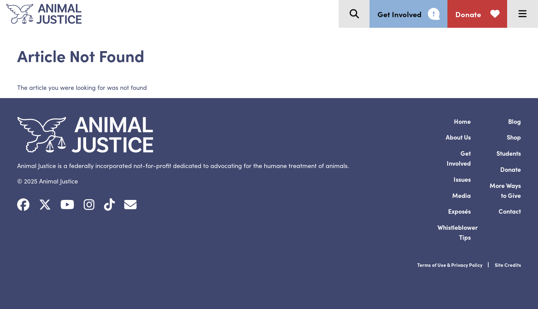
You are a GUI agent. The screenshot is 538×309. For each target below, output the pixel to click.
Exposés (459, 211)
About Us (458, 137)
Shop (514, 137)
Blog (514, 121)
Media (461, 195)
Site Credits (508, 264)
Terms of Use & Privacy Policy (449, 264)
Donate (510, 169)
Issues (462, 179)
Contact (510, 211)
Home (462, 121)
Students (508, 153)
